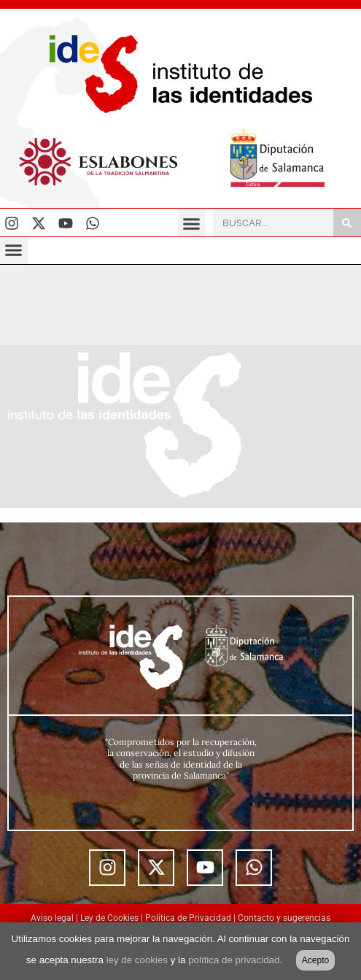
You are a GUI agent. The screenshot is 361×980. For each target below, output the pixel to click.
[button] (192, 223)
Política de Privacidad (188, 918)
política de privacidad (233, 959)
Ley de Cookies (109, 918)
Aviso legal (52, 918)
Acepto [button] (315, 960)
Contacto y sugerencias (284, 918)
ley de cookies (137, 959)
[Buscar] (347, 222)
